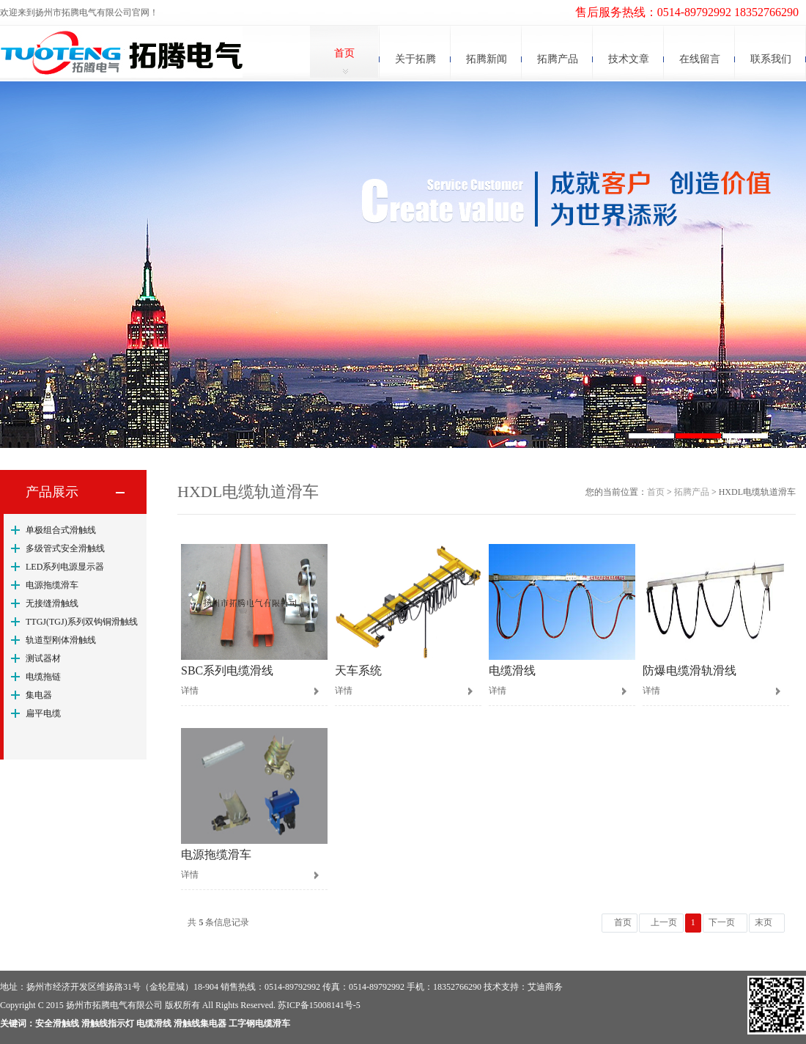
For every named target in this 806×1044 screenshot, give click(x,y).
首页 (344, 53)
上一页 (664, 922)
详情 (190, 690)
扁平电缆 (43, 713)
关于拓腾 (415, 59)
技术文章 (628, 59)
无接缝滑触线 (52, 603)
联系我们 (770, 59)
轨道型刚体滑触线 (61, 640)
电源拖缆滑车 (52, 585)
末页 (763, 922)
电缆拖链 (43, 677)
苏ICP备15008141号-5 (319, 1005)
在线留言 (699, 59)
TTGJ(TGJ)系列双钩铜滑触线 (82, 622)
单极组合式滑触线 (61, 530)
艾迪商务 (545, 987)
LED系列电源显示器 (65, 567)
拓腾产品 (557, 59)
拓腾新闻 (486, 59)
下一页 (722, 922)
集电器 (39, 695)
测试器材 (43, 658)
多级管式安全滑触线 (65, 548)
